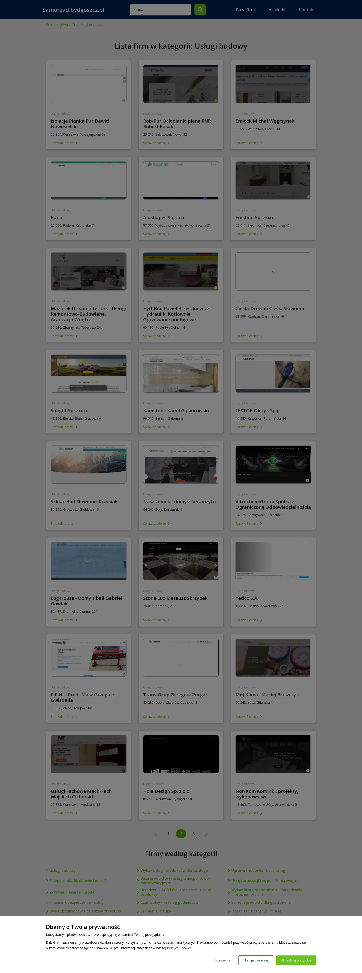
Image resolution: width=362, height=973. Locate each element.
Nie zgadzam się (255, 960)
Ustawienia (222, 960)
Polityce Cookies (179, 948)
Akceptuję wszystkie (296, 960)
